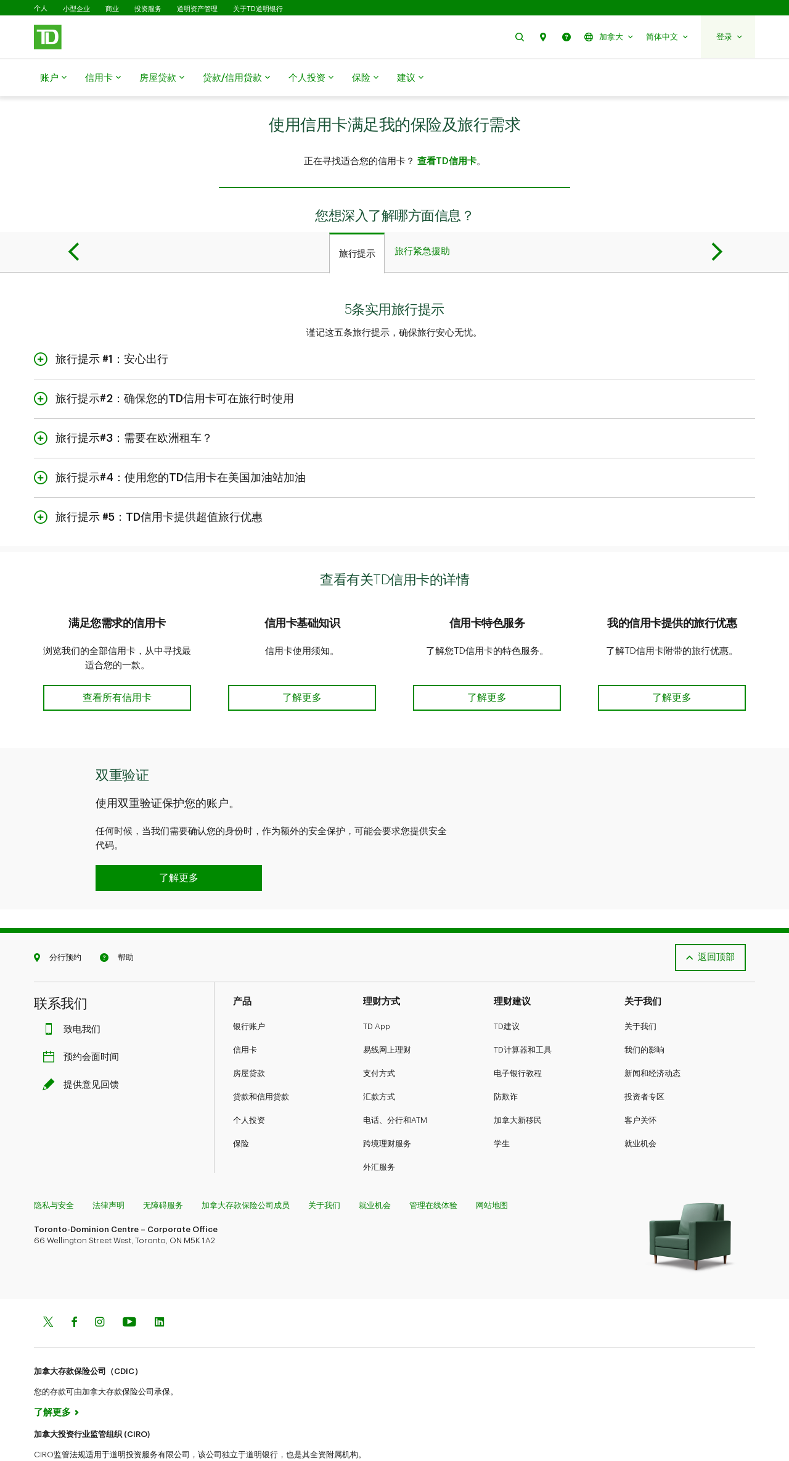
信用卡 (103, 78)
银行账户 (249, 986)
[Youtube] (129, 1283)
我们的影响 (644, 1010)
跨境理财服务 (387, 1103)
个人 (40, 8)
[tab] (357, 222)
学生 (502, 1103)
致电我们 (74, 989)
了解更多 (52, 1372)
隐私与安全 (54, 1165)
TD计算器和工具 (523, 1010)
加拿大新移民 (518, 1080)
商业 (112, 8)
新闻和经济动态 (652, 1033)
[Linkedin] (159, 1283)
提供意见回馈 (84, 1044)
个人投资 (310, 78)
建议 (410, 78)
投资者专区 (644, 1057)
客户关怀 (640, 1080)
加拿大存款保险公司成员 (246, 1165)
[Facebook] (74, 1283)
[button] (519, 36)
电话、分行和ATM (395, 1080)
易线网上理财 (387, 1010)
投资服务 (147, 8)
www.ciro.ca (62, 1435)
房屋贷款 (161, 78)
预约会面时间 (84, 1017)
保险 (365, 78)
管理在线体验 (433, 1165)
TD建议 (507, 986)
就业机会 (640, 1103)
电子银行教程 (518, 1033)
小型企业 (76, 8)
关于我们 (640, 986)
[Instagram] (99, 1283)
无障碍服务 (163, 1165)
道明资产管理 (197, 8)
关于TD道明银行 (258, 8)
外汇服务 (379, 1127)
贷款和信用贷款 (261, 1057)
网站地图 (492, 1165)
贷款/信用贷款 (236, 78)
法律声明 (108, 1165)
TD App (376, 986)
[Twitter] (48, 1283)
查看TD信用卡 (446, 130)
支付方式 (379, 1033)
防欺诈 (506, 1057)
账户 (53, 78)
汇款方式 (379, 1057)
